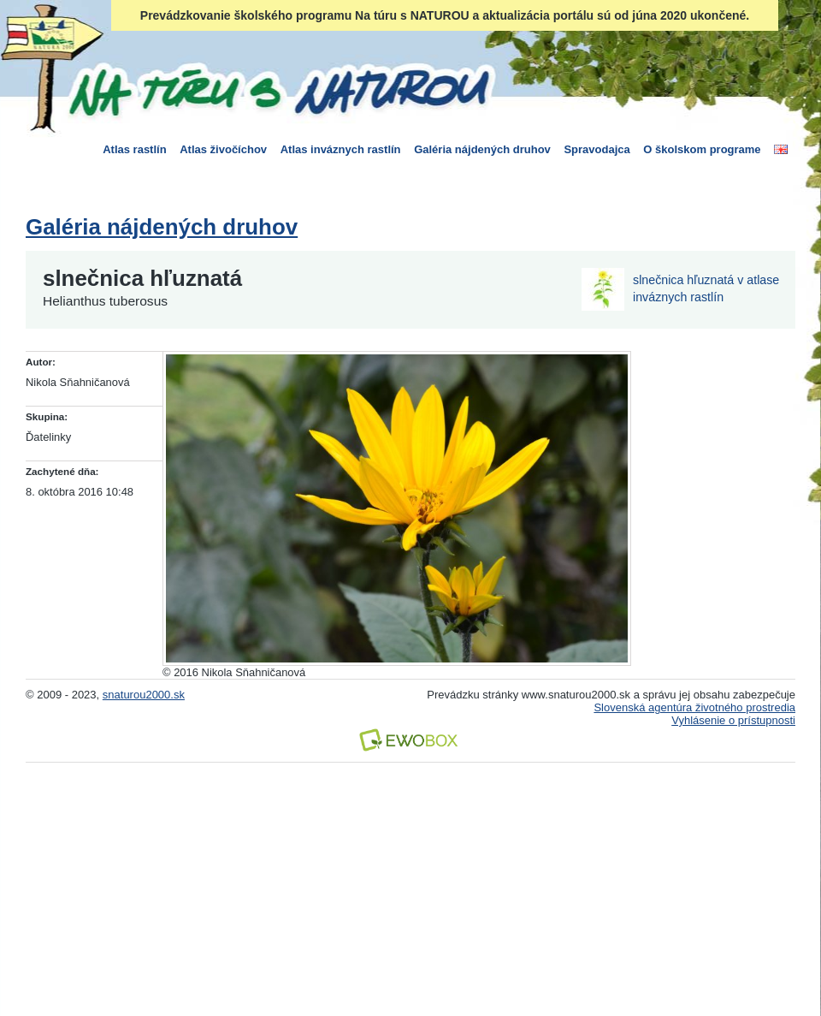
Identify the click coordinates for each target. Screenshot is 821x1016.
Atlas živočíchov (223, 149)
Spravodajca (596, 149)
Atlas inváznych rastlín (341, 149)
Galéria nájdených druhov (482, 149)
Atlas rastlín (134, 149)
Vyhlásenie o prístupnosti (733, 720)
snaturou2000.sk (144, 694)
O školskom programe (701, 149)
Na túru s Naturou (278, 89)
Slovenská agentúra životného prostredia (694, 707)
